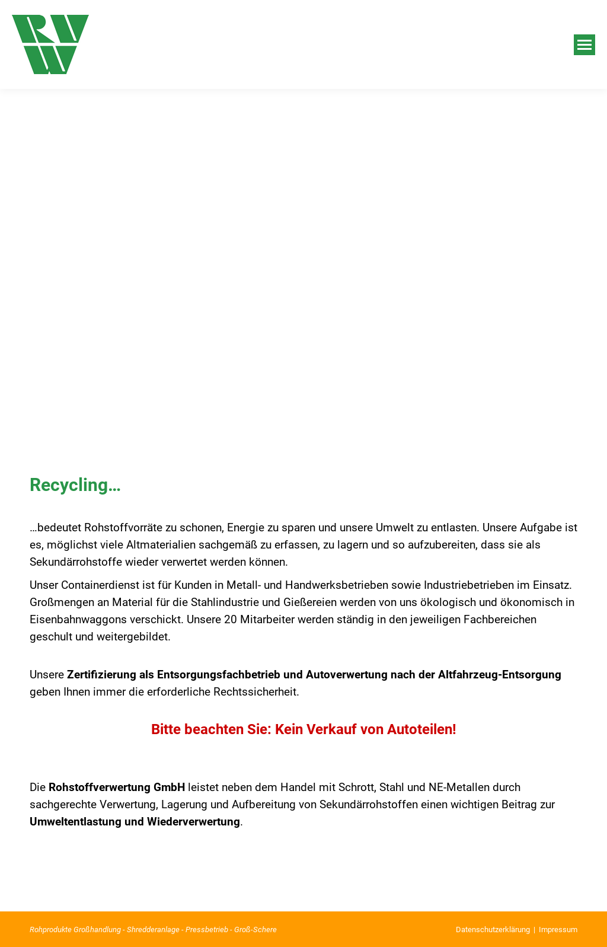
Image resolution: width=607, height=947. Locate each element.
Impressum (558, 929)
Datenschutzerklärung (493, 929)
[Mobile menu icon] (584, 44)
